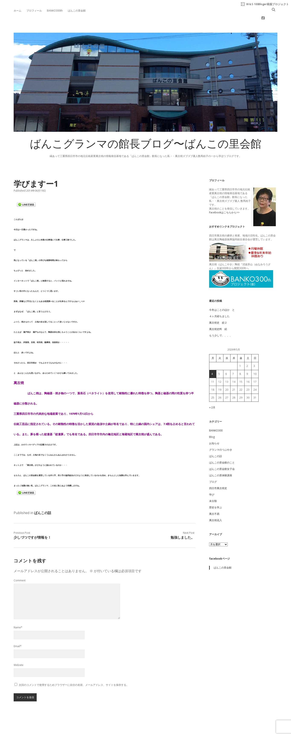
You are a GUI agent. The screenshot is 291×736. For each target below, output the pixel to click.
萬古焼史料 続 (218, 315)
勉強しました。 (182, 523)
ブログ (213, 468)
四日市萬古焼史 (218, 474)
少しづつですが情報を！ (32, 523)
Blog (212, 423)
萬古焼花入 (215, 506)
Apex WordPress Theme (133, 726)
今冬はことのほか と (222, 296)
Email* (18, 632)
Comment (20, 567)
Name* (18, 614)
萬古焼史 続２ (218, 309)
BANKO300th (55, 10)
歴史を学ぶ (215, 494)
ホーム (17, 10)
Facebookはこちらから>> (224, 199)
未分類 (213, 487)
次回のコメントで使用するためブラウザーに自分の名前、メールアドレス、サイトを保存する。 (74, 671)
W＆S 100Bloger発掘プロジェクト (267, 4)
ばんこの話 (42, 499)
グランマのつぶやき (220, 436)
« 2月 (212, 394)
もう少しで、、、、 (220, 322)
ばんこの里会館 (77, 10)
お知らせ (214, 429)
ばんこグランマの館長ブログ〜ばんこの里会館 (145, 131)
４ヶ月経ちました (219, 302)
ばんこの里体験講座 (220, 461)
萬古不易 (214, 500)
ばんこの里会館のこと (222, 449)
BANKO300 (216, 417)
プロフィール (34, 10)
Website (18, 651)
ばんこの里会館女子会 (222, 455)
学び (211, 481)
